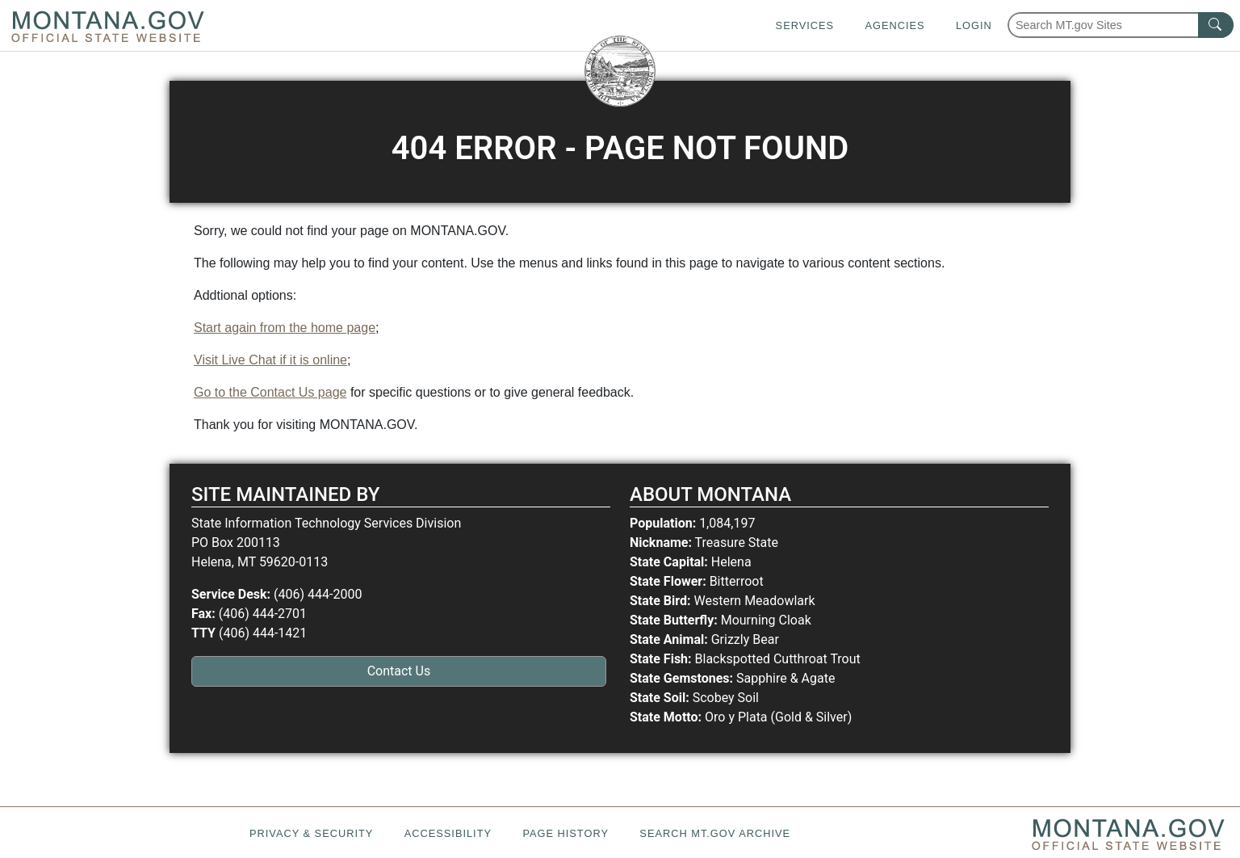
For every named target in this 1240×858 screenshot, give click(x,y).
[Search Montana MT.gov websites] (1121, 25)
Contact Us (399, 671)
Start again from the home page (284, 327)
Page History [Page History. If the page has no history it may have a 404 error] (565, 833)
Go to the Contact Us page (270, 392)
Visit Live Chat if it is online (270, 360)
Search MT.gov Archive (714, 833)
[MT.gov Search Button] (1216, 25)
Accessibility (448, 833)
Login (974, 25)
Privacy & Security (311, 833)
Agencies (894, 25)
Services (805, 25)
